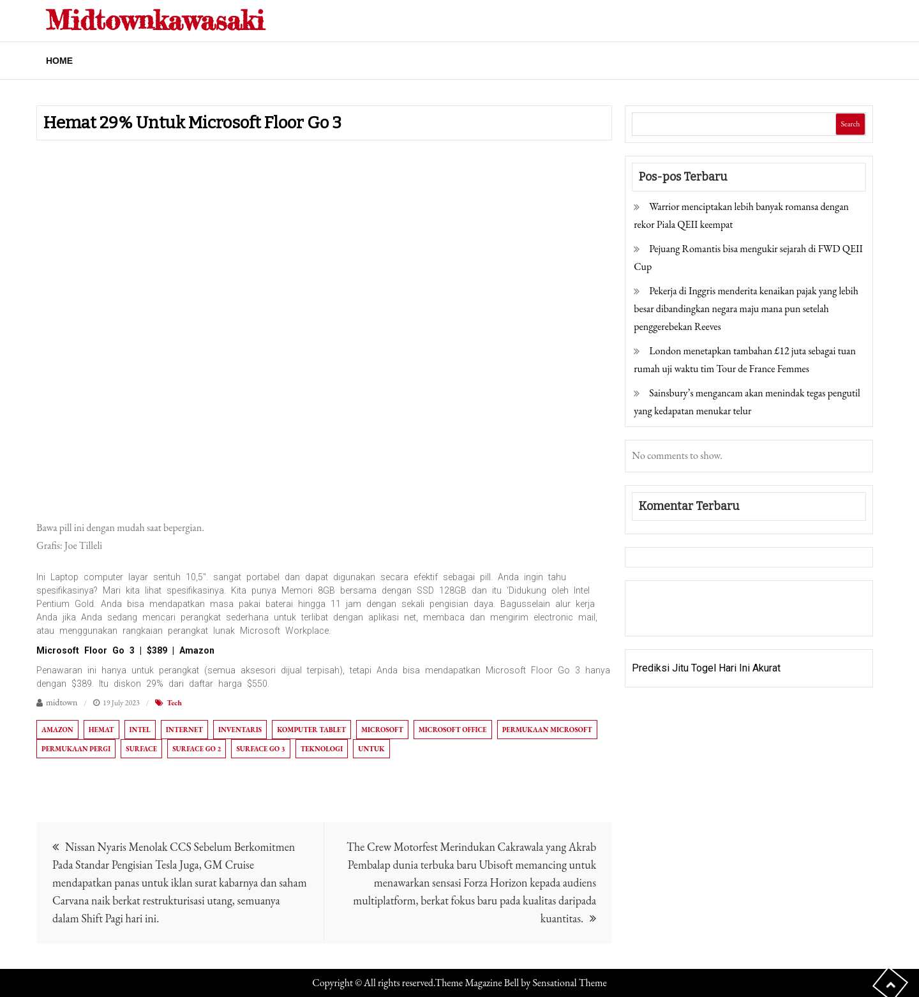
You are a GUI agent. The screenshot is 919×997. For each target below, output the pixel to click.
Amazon (57, 729)
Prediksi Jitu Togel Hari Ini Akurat (706, 668)
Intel (140, 729)
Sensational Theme (569, 982)
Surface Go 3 (260, 748)
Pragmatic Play (665, 617)
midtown (62, 702)
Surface (141, 748)
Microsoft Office (453, 729)
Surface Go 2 (196, 748)
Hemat (101, 729)
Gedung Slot (659, 599)
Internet (184, 729)
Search (850, 124)
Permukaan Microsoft (547, 729)
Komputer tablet (311, 729)
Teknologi (322, 748)
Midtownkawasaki (155, 20)
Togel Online (730, 617)
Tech (174, 703)
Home (59, 61)
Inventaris (240, 729)
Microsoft (382, 729)
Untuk (371, 748)
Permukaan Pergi (75, 748)
